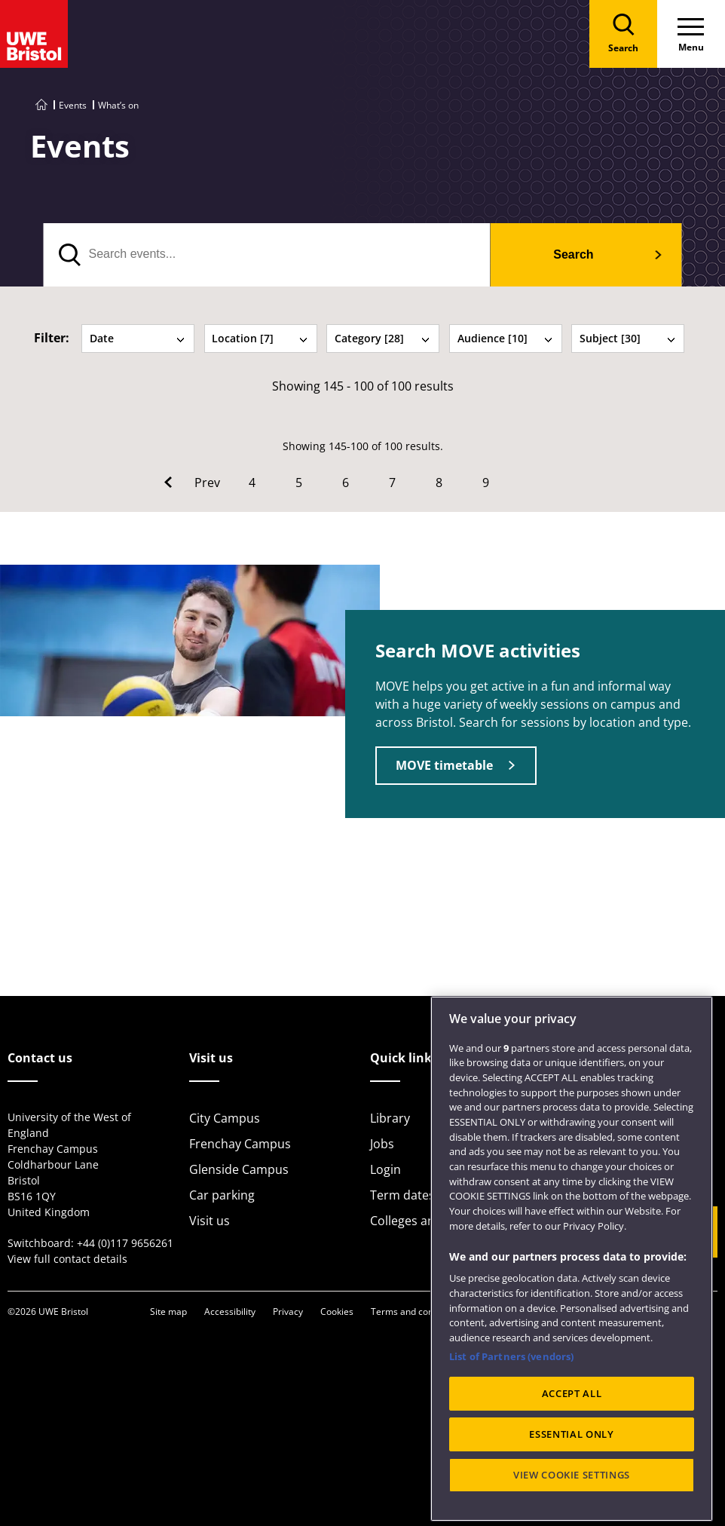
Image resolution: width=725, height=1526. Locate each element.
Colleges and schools (429, 1220)
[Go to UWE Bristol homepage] (41, 105)
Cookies (336, 1311)
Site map (168, 1311)
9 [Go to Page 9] (485, 482)
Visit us (209, 1220)
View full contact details (67, 1259)
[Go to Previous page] (192, 482)
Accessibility (229, 1311)
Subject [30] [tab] (628, 338)
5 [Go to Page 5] (298, 482)
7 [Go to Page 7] (392, 482)
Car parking (222, 1195)
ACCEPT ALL (572, 1453)
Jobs (382, 1143)
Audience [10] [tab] (505, 338)
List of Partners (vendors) (511, 1415)
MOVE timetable (444, 765)
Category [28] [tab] (383, 338)
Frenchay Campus (240, 1143)
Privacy (288, 1311)
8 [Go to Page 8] (439, 482)
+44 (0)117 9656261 (125, 1243)
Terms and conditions (416, 1311)
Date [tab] (138, 338)
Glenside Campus (239, 1169)
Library (390, 1118)
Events (73, 105)
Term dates (402, 1195)
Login (385, 1169)
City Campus (224, 1118)
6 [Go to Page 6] (345, 482)
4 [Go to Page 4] (252, 482)
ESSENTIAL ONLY (571, 1493)
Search (573, 254)
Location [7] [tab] (260, 338)
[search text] (267, 255)
